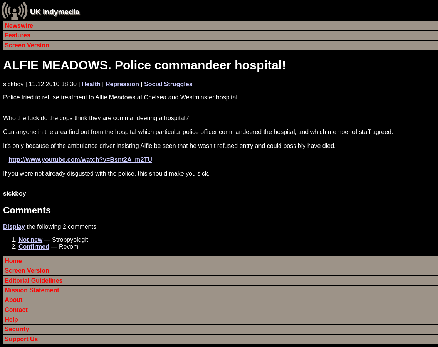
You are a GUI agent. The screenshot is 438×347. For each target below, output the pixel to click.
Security (17, 329)
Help (11, 319)
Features (17, 35)
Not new (30, 239)
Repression (122, 84)
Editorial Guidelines (33, 280)
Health (91, 84)
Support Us (21, 339)
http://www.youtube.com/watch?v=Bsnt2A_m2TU (80, 159)
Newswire (19, 25)
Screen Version (27, 45)
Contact (16, 310)
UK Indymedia (54, 12)
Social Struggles (168, 84)
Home (13, 261)
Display (14, 226)
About (13, 300)
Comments (27, 210)
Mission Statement (32, 290)
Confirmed (33, 246)
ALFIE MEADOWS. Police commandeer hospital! (144, 65)
